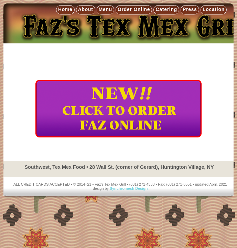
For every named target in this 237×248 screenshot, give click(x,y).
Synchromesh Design (129, 188)
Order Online (134, 9)
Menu (105, 9)
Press (190, 9)
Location (214, 9)
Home (65, 9)
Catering (166, 9)
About (85, 9)
